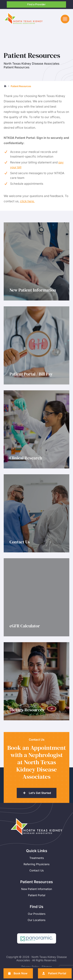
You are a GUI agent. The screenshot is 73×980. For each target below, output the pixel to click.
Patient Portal (36, 895)
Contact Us (36, 870)
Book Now (20, 973)
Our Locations (36, 920)
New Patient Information (36, 889)
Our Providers (36, 913)
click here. (27, 201)
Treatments (36, 858)
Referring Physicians (36, 864)
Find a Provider (36, 4)
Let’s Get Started (40, 793)
